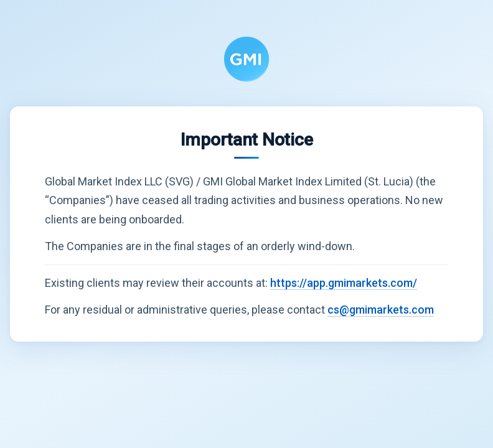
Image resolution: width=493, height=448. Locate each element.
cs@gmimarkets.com (380, 309)
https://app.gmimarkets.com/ (343, 282)
